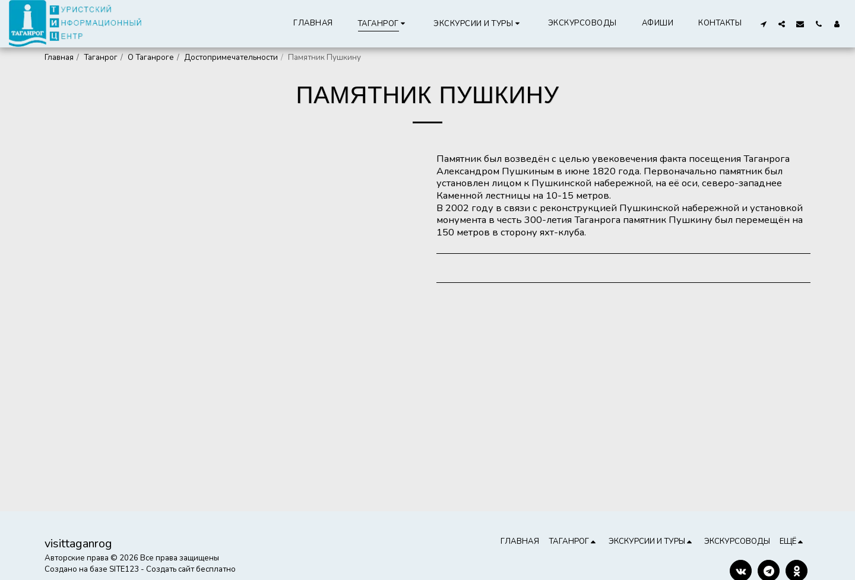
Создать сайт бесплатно (191, 569)
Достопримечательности (231, 57)
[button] (478, 23)
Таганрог (101, 57)
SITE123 (124, 569)
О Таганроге (151, 57)
